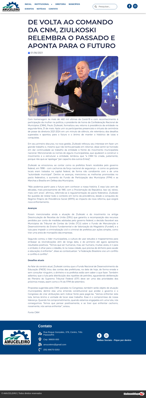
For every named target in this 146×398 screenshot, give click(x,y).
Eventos (29, 9)
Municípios (74, 4)
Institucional (43, 4)
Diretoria (60, 4)
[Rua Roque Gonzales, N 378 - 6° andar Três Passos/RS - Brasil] (73, 372)
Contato (53, 9)
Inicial (28, 4)
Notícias (41, 9)
